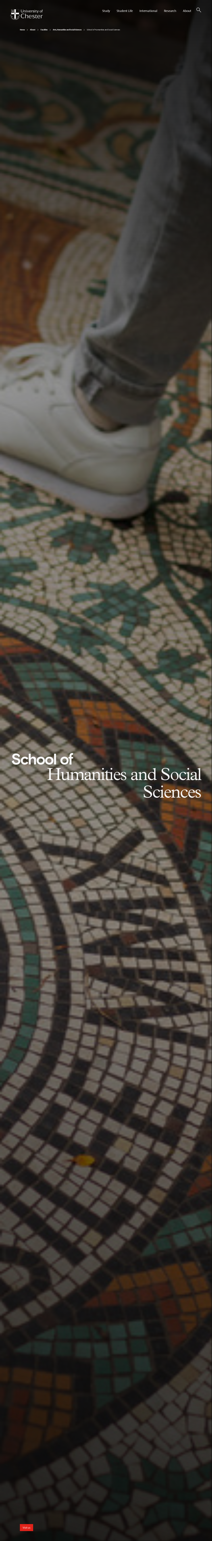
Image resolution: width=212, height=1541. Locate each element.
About (32, 29)
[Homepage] (26, 14)
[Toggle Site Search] (198, 10)
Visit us (26, 1527)
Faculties (44, 29)
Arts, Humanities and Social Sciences (67, 29)
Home (22, 29)
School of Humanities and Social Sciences (103, 29)
